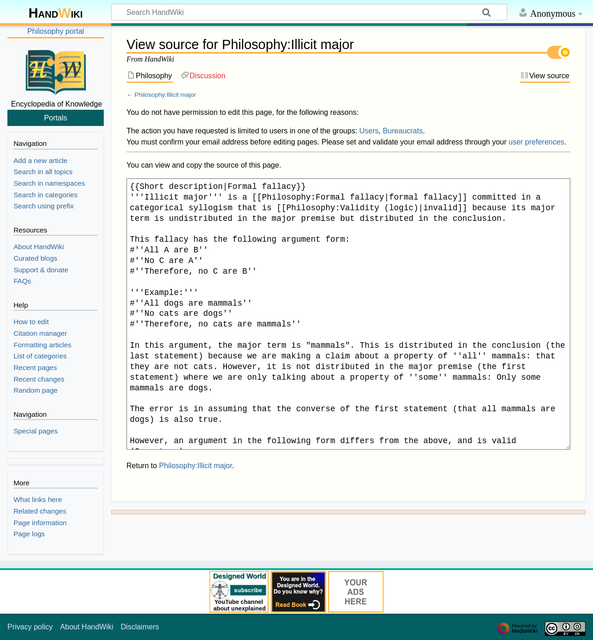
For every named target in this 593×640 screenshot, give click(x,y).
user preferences (536, 142)
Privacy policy (30, 627)
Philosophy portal (55, 31)
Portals (55, 117)
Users (369, 131)
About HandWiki (87, 627)
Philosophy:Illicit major (165, 94)
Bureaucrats (403, 131)
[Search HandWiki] (309, 12)
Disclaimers (140, 627)
